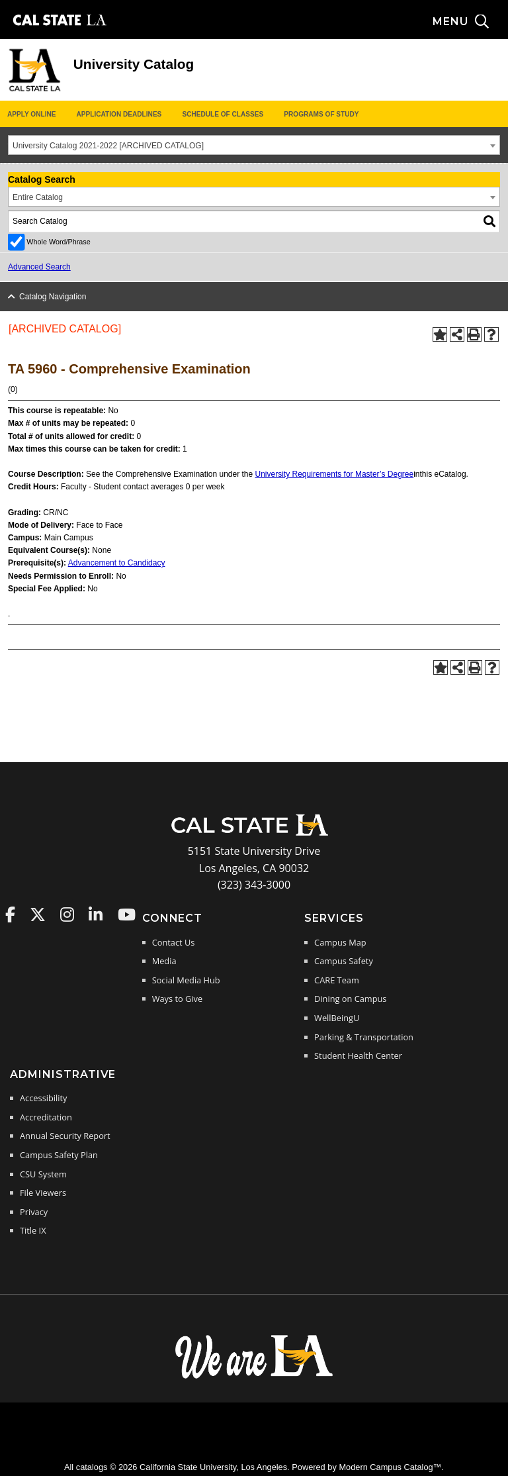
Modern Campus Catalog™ (390, 1467)
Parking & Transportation (363, 1037)
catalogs (92, 1467)
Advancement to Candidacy (116, 562)
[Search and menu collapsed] (470, 22)
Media (164, 961)
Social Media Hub (186, 980)
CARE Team (336, 980)
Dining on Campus (350, 999)
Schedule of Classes (222, 114)
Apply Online (31, 114)
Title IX (33, 1230)
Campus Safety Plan (59, 1155)
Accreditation (46, 1117)
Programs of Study (321, 114)
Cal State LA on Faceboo (10, 914)
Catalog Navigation (52, 296)
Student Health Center (358, 1055)
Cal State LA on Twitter (38, 914)
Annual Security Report (65, 1136)
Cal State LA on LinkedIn (96, 914)
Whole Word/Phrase (58, 242)
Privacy (34, 1212)
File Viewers (43, 1193)
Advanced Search (39, 266)
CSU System (43, 1174)
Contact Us (173, 942)
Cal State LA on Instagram (67, 914)
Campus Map (340, 942)
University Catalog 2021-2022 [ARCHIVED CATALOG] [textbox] (108, 145)
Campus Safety (343, 961)
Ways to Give (177, 999)
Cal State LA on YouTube (127, 914)
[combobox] (254, 145)
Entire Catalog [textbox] (38, 197)
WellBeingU (336, 1018)
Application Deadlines (119, 114)
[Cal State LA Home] (254, 834)
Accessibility (43, 1098)
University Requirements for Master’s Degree (334, 474)
